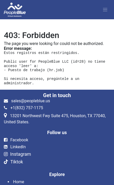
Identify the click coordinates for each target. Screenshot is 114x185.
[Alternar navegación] (105, 10)
